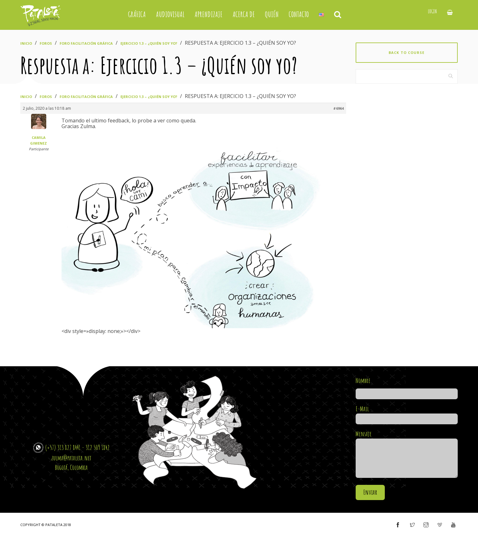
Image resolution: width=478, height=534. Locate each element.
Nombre (407, 387)
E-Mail (407, 414)
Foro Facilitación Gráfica (86, 43)
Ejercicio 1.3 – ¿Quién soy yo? (148, 43)
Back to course (406, 52)
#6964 (338, 108)
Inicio (26, 43)
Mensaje (407, 454)
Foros (46, 43)
